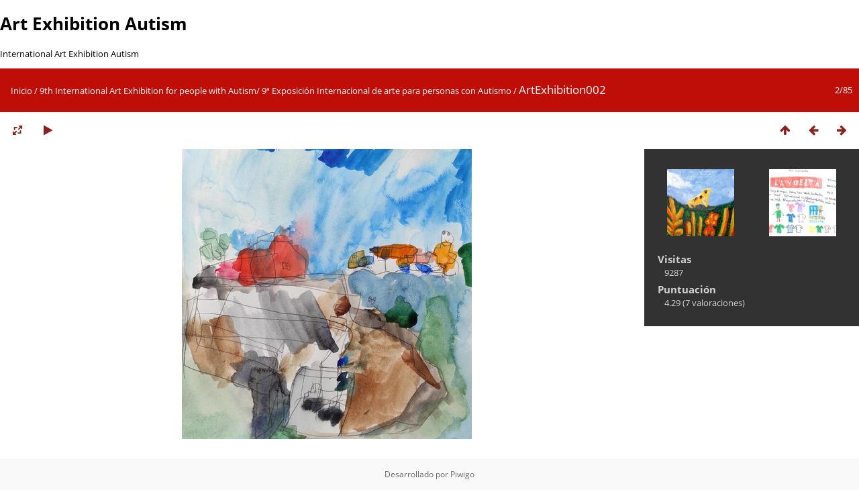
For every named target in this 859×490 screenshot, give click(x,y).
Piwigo (462, 474)
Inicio (21, 91)
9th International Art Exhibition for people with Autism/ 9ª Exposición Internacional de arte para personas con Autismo (275, 91)
